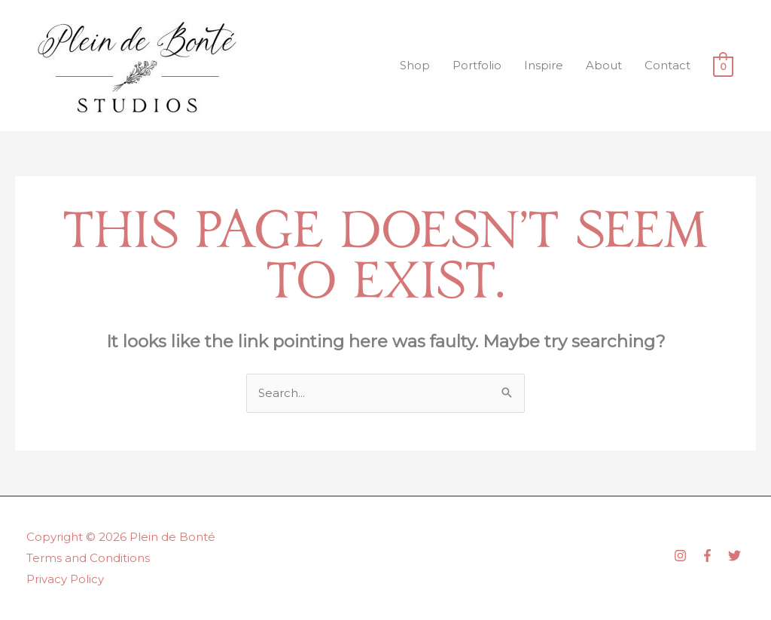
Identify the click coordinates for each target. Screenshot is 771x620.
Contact (667, 65)
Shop (415, 65)
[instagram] (686, 555)
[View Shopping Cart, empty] (723, 66)
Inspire (543, 65)
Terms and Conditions (88, 558)
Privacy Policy (65, 579)
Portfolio (477, 65)
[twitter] (736, 555)
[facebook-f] (713, 555)
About (604, 65)
